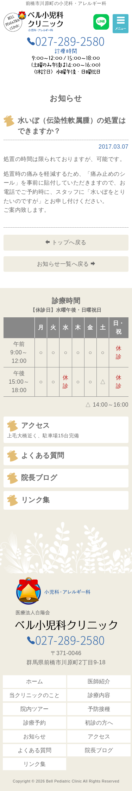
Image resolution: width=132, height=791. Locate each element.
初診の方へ (99, 723)
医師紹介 (99, 681)
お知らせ (34, 736)
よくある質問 (34, 750)
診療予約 (34, 723)
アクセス (99, 736)
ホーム (34, 681)
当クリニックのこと (34, 695)
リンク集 (34, 764)
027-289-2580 (66, 40)
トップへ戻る (65, 242)
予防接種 (99, 709)
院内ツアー (34, 709)
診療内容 (99, 695)
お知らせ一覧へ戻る (66, 264)
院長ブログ (99, 750)
